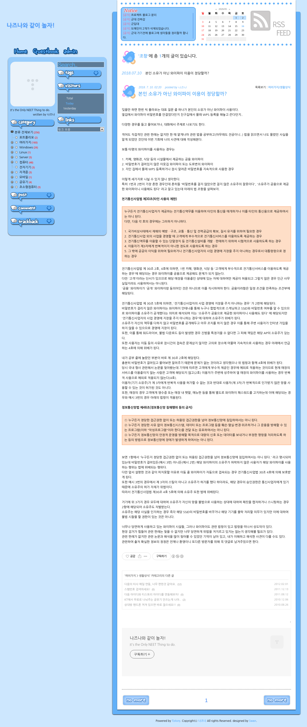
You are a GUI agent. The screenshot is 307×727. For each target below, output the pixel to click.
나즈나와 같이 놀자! (148, 638)
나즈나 (202, 720)
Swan (252, 720)
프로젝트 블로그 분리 (143, 15)
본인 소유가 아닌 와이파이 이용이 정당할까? (177, 73)
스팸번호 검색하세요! (137, 589)
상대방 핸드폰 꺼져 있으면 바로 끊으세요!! (150, 604)
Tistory (176, 720)
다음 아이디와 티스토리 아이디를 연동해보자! (151, 594)
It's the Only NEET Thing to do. (153, 644)
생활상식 (144, 575)
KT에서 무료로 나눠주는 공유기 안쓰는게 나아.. (152, 599)
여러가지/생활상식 (279, 87)
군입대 (135, 24)
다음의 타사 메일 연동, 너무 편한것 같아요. (150, 584)
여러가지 (130, 575)
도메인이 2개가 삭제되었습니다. (150, 28)
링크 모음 (64, 129)
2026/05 (223, 9)
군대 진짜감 (138, 19)
